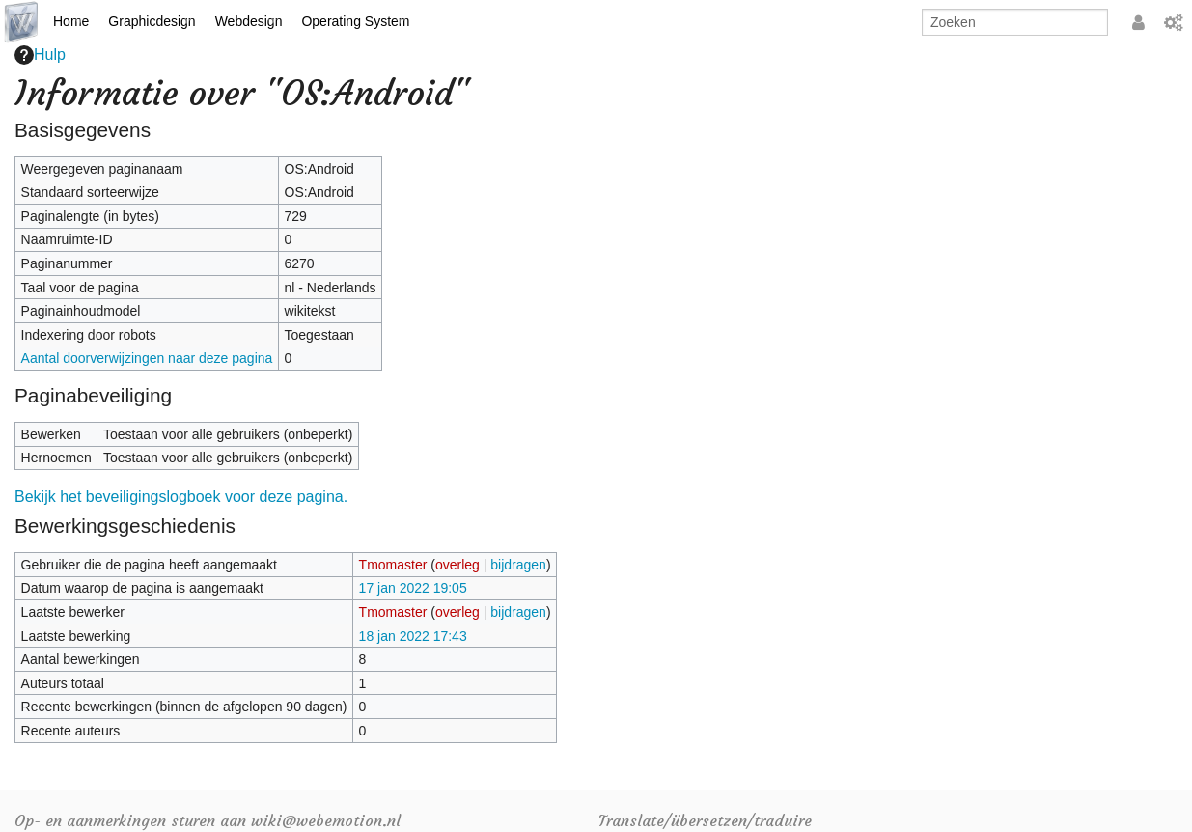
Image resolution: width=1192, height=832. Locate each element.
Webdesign (249, 21)
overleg (457, 564)
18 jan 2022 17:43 (413, 636)
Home (71, 21)
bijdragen (518, 564)
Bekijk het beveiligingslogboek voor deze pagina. (180, 496)
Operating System (355, 21)
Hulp (40, 55)
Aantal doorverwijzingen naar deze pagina (147, 358)
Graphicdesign (151, 21)
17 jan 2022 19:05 (413, 588)
